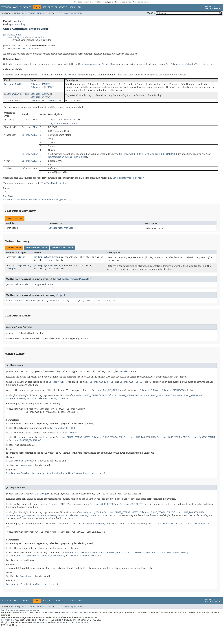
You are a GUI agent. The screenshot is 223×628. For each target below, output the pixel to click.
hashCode (54, 300)
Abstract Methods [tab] (62, 247)
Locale (51, 260)
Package (27, 7)
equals (18, 300)
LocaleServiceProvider (26, 48)
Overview (6, 7)
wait (100, 300)
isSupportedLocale (42, 284)
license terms (143, 2)
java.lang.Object (12, 34)
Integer (11, 268)
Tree (50, 7)
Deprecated (61, 7)
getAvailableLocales (18, 284)
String (21, 257)
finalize (30, 300)
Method (41, 13)
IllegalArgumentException (21, 460)
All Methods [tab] (14, 247)
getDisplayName (42, 257)
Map (19, 265)
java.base (18, 21)
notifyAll (77, 300)
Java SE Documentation (72, 612)
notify (65, 300)
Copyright (5, 620)
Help (79, 7)
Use (44, 7)
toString (90, 300)
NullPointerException (18, 465)
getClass (42, 300)
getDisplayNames (43, 265)
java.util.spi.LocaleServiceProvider (26, 37)
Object (60, 295)
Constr (31, 13)
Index (72, 7)
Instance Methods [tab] (36, 247)
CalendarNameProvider (61, 228)
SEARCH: (151, 13)
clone (9, 300)
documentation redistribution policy (72, 622)
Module (17, 7)
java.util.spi (20, 24)
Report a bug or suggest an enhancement (20, 610)
